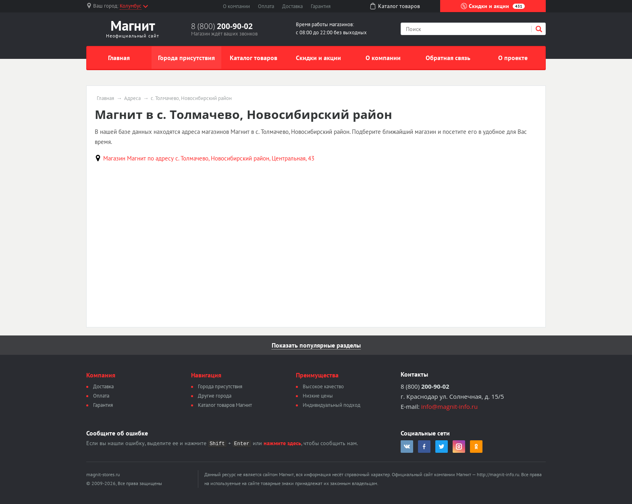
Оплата (266, 6)
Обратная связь (448, 58)
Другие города (214, 395)
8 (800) (222, 26)
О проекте (513, 58)
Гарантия (321, 6)
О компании (236, 6)
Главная (119, 58)
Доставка (292, 6)
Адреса (132, 98)
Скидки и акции (493, 6)
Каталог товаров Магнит (225, 405)
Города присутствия (186, 58)
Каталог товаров (253, 58)
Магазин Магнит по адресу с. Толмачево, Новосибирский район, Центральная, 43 (208, 158)
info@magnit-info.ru (449, 406)
